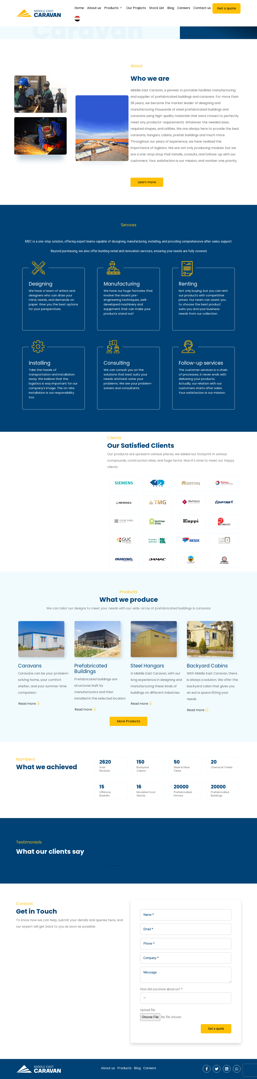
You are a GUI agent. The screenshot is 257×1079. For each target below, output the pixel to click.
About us (108, 1068)
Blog (137, 1068)
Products (124, 1068)
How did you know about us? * (161, 989)
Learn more (147, 182)
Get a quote (216, 1029)
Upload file (171, 1013)
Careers (149, 1068)
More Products (128, 721)
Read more (29, 703)
